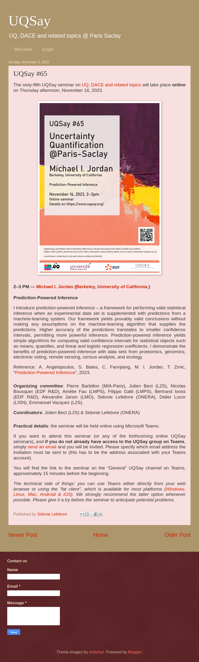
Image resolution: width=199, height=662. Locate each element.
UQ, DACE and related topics (111, 84)
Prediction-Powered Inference (45, 372)
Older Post (177, 535)
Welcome (23, 49)
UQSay (29, 21)
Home (100, 535)
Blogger (134, 652)
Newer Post (22, 535)
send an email (42, 446)
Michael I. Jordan (54, 286)
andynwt (96, 652)
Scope (48, 49)
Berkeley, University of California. (112, 286)
